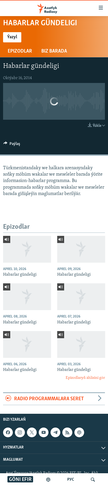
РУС (70, 480)
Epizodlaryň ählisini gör (85, 378)
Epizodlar (20, 51)
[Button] (11, 145)
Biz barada (54, 51)
